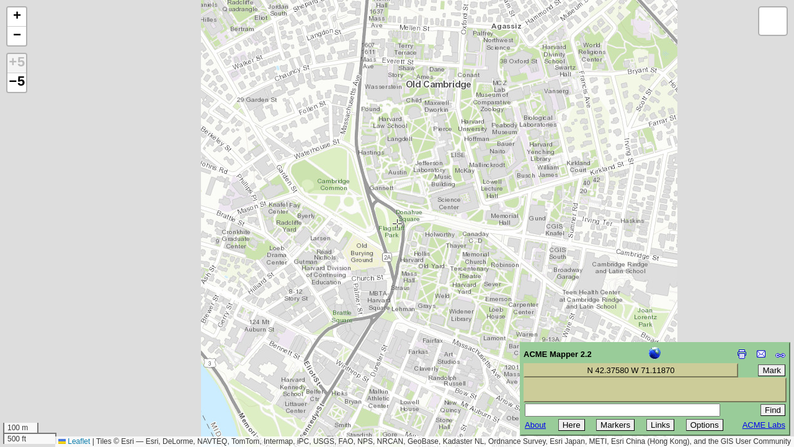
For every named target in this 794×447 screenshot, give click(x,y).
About (535, 425)
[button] (16, 17)
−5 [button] (17, 82)
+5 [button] (17, 63)
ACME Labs (764, 425)
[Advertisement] (66, 359)
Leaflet (74, 441)
